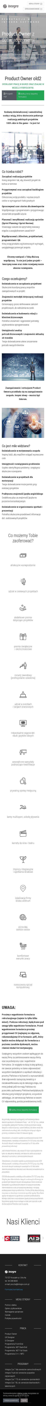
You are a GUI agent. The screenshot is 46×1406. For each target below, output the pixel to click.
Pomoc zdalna (10, 1305)
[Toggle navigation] (35, 4)
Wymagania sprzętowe (14, 1311)
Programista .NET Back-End (16, 1347)
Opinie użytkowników (13, 1308)
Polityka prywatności (13, 1318)
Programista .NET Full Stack (16, 1350)
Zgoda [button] (24, 1400)
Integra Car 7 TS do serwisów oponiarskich (22, 1379)
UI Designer (9, 1340)
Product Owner (11, 1334)
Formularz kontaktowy (14, 1289)
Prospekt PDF (8, 95)
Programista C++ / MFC (14, 1354)
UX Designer (10, 1337)
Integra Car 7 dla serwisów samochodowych (23, 1369)
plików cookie (22, 1393)
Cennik (7, 1315)
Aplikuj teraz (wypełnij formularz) (28, 95)
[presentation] (3, 1237)
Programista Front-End (14, 1344)
